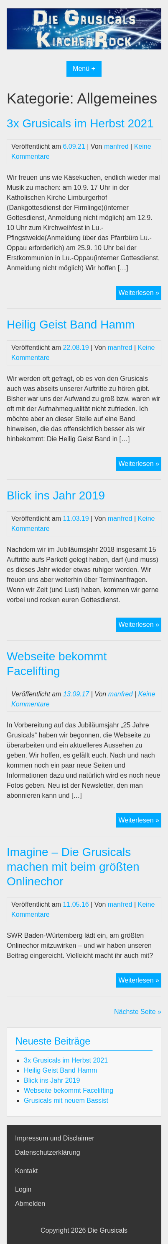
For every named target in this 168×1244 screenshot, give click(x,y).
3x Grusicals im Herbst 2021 (80, 123)
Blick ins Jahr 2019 (56, 495)
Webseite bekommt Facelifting (68, 1090)
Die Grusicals (107, 1230)
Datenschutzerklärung (47, 1152)
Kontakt (26, 1170)
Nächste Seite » (137, 1011)
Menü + (84, 68)
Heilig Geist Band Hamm (71, 324)
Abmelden (30, 1203)
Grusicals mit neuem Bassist (66, 1100)
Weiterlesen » (139, 293)
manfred (116, 146)
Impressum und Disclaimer (54, 1138)
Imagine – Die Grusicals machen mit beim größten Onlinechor (73, 867)
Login (23, 1189)
